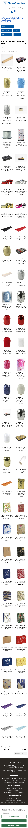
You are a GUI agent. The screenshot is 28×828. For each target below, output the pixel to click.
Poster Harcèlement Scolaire (13, 800)
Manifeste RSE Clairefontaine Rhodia (14, 782)
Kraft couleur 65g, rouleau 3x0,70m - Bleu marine (21, 715)
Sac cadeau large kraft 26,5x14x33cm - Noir (21, 561)
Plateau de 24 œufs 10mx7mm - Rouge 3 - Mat (7, 352)
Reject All (14, 820)
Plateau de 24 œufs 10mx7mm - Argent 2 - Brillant (7, 471)
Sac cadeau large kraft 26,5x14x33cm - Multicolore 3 (21, 627)
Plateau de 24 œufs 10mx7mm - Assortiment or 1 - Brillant (7, 374)
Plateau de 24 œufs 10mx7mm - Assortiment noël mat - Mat (21, 261)
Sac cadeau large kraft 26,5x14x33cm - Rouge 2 (21, 517)
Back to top (20, 754)
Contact (14, 804)
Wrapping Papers (7, 30)
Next (24, 750)
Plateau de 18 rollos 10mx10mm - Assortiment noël (21, 119)
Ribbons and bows (7, 34)
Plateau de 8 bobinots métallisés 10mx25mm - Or (7, 215)
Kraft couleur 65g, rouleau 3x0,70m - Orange (7, 493)
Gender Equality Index (10, 792)
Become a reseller (6, 780)
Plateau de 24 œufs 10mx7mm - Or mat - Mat (7, 260)
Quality (15, 778)
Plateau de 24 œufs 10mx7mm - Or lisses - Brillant (21, 284)
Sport (20, 788)
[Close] (26, 807)
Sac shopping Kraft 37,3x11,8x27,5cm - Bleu (7, 671)
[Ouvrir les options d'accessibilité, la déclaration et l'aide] (12, 12)
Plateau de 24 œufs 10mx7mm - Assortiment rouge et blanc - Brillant (21, 400)
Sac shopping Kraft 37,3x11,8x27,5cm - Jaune (21, 671)
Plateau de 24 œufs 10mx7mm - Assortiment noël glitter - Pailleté (7, 425)
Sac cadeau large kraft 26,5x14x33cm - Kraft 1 (21, 539)
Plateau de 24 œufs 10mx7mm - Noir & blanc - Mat (21, 352)
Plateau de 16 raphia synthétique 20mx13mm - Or (7, 93)
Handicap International (13, 790)
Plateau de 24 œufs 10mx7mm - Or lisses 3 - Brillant (21, 448)
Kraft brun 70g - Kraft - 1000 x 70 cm (7, 69)
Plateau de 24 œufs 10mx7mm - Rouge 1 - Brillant (7, 329)
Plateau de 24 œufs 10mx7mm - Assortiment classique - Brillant (21, 425)
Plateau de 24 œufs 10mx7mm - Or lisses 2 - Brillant (7, 448)
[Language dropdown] (15, 12)
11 (8, 749)
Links (23, 780)
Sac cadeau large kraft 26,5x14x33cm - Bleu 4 (7, 539)
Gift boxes (18, 34)
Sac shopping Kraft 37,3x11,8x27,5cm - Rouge (21, 649)
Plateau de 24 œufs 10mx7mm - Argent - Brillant (21, 306)
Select (14, 48)
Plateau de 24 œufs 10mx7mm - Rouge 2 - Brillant (21, 329)
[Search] (16, 7)
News (17, 798)
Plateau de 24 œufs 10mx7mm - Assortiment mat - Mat (21, 168)
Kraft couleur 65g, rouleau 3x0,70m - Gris (7, 737)
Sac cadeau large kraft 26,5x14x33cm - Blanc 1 (7, 627)
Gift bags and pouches (8, 26)
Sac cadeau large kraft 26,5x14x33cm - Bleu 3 (7, 583)
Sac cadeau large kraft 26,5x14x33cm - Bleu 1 (21, 693)
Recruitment (16, 780)
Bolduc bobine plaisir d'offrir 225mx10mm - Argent (21, 494)
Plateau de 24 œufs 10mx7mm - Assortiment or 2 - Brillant (7, 400)
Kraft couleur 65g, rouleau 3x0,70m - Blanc (21, 471)
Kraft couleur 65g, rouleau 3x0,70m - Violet (7, 715)
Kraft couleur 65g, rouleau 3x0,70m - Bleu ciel (21, 737)
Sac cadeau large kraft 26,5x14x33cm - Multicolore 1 (7, 693)
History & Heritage (6, 778)
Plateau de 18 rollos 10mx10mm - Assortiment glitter (7, 145)
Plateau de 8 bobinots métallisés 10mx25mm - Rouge (7, 192)
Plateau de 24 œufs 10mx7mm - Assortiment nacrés (7, 307)
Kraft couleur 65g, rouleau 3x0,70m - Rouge (21, 238)
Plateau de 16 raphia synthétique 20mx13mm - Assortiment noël (7, 120)
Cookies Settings (14, 816)
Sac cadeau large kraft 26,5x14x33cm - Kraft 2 (7, 561)
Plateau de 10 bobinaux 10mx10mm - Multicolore (21, 70)
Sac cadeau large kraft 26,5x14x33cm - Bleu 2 (7, 605)
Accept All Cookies (13, 825)
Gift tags (17, 30)
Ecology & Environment (10, 788)
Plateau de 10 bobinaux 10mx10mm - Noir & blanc (7, 168)
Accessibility (21, 792)
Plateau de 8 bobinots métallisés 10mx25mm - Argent (21, 192)
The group (22, 778)
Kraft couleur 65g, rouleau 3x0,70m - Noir (7, 238)
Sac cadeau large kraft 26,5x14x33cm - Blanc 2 (21, 605)
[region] (14, 816)
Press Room (10, 798)
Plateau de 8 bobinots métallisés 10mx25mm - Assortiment (21, 215)
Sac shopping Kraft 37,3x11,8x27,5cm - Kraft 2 (7, 649)
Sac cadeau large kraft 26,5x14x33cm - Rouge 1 (21, 583)
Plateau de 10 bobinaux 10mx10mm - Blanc (21, 144)
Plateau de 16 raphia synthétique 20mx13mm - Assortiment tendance (21, 94)
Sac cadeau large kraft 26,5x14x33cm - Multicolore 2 (7, 517)
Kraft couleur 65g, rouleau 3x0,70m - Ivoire (7, 284)
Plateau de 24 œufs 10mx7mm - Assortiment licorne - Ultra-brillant (21, 375)
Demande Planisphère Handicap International (13, 802)
